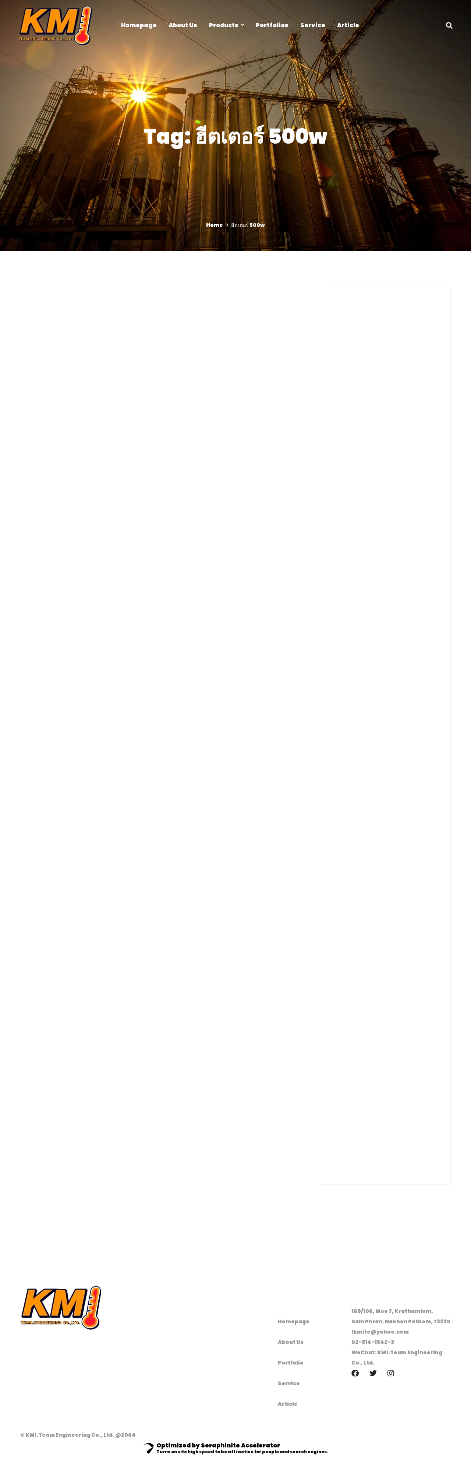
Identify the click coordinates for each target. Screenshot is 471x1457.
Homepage (293, 1321)
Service (289, 1383)
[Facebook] (355, 1373)
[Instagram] (391, 1373)
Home (214, 225)
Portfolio (291, 1362)
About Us (291, 1342)
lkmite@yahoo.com (380, 1331)
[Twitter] (373, 1373)
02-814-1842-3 (372, 1342)
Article (288, 1404)
